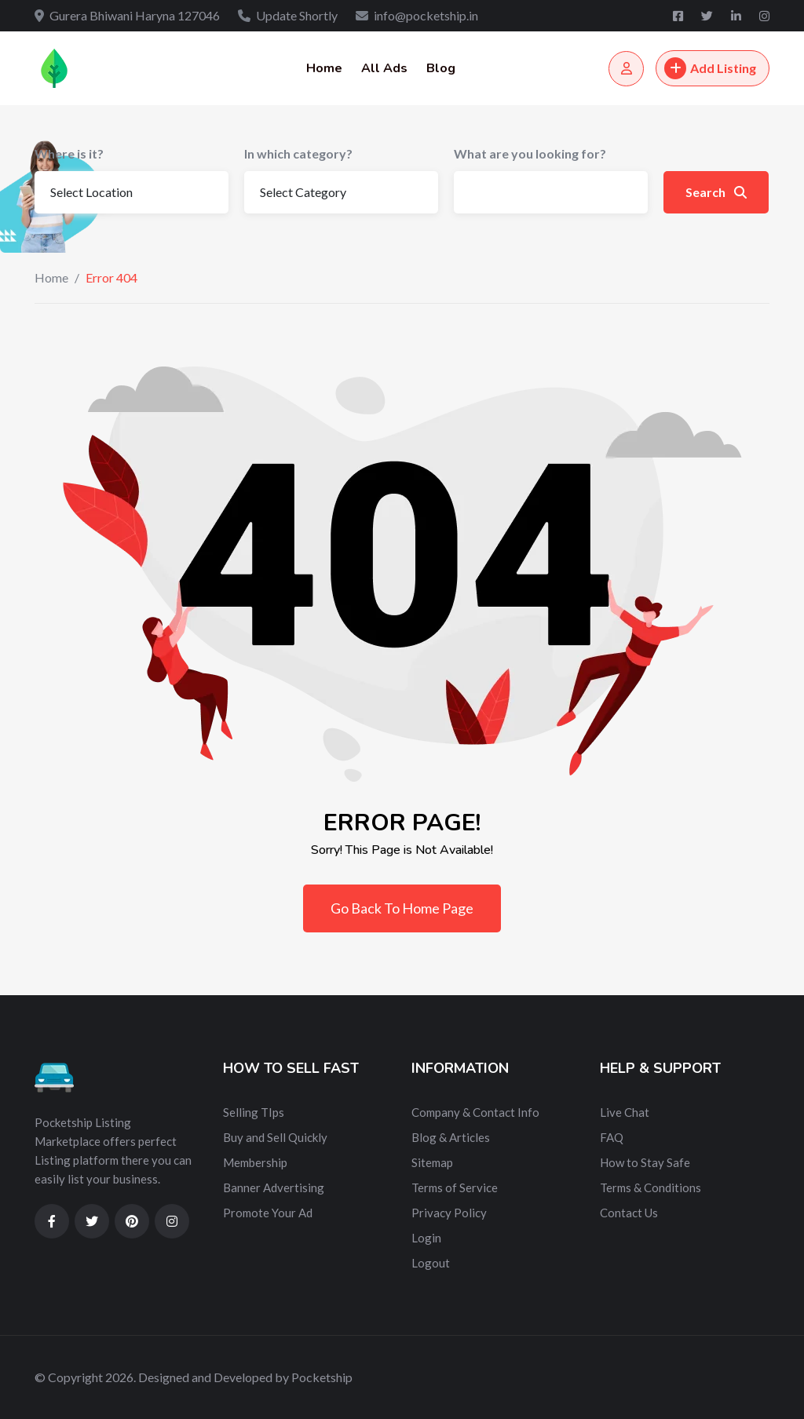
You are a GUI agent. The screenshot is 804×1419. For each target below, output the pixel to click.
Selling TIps (253, 1112)
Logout (430, 1263)
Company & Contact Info (475, 1112)
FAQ (611, 1137)
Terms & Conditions (650, 1187)
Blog (440, 68)
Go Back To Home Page (402, 908)
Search (716, 191)
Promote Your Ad (267, 1213)
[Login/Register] (626, 68)
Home (324, 68)
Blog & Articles (450, 1137)
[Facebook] (679, 16)
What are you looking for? (530, 153)
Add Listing (710, 68)
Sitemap (432, 1162)
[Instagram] (764, 16)
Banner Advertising (273, 1187)
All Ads (384, 68)
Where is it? (69, 153)
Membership (255, 1162)
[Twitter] (708, 16)
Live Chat (624, 1112)
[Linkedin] (737, 16)
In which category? (298, 153)
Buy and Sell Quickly (275, 1137)
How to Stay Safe (645, 1162)
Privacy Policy (449, 1213)
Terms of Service (454, 1187)
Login (426, 1238)
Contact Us (629, 1213)
